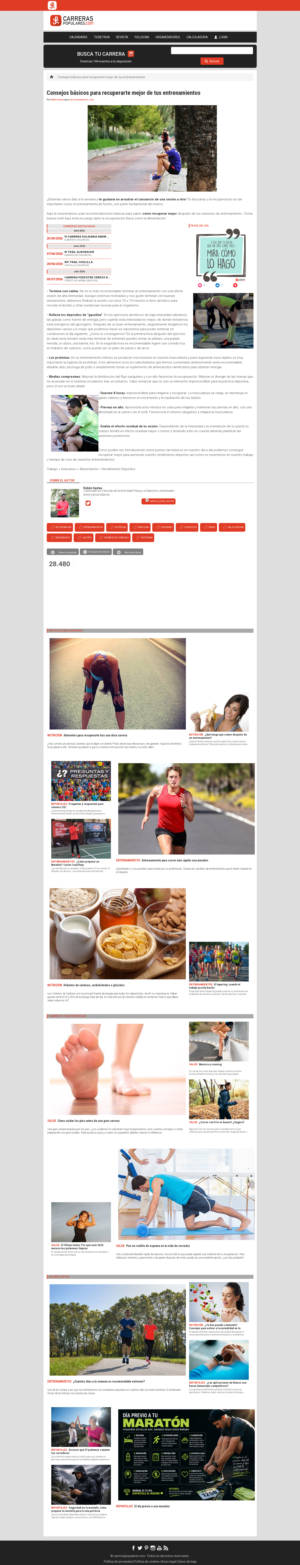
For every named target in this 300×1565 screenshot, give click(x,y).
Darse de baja (187, 1561)
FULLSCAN (142, 37)
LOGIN (220, 37)
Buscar (212, 61)
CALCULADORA (197, 37)
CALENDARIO (78, 37)
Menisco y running (210, 1064)
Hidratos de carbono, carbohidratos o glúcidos (94, 985)
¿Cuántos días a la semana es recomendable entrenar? (109, 1381)
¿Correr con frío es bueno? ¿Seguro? (221, 1122)
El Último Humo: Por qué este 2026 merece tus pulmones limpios (77, 1246)
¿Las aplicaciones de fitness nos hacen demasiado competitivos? (218, 1384)
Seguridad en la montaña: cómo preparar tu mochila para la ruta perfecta (78, 1509)
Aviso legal (168, 1561)
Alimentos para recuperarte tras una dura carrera (95, 735)
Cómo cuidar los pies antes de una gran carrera (89, 1121)
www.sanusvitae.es (96, 494)
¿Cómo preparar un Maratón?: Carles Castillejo (75, 863)
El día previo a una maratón (152, 1506)
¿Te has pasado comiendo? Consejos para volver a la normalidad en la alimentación (214, 1328)
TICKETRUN (102, 37)
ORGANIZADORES (167, 37)
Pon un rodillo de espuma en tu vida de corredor (158, 1246)
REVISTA (122, 37)
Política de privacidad (118, 1561)
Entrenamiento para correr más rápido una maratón (175, 860)
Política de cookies (146, 1561)
